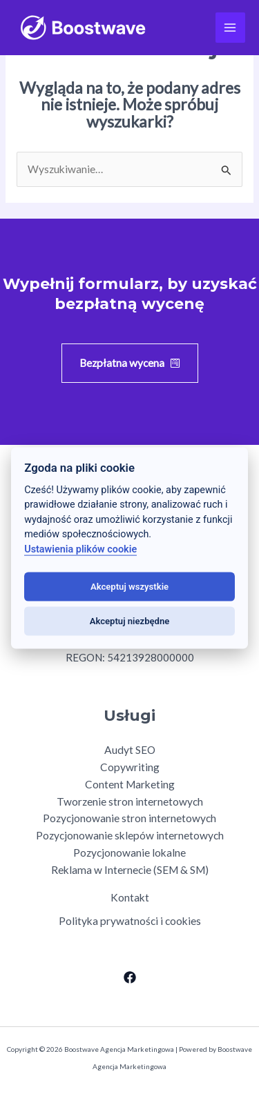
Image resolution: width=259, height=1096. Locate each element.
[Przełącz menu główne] (230, 27)
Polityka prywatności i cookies (130, 921)
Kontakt (130, 897)
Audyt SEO (129, 750)
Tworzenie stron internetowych (130, 801)
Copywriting (130, 767)
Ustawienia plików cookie (80, 549)
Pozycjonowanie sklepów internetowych (130, 835)
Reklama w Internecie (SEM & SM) (130, 870)
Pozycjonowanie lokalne (129, 852)
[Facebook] (130, 977)
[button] (129, 363)
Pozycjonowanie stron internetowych (129, 818)
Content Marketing (130, 784)
